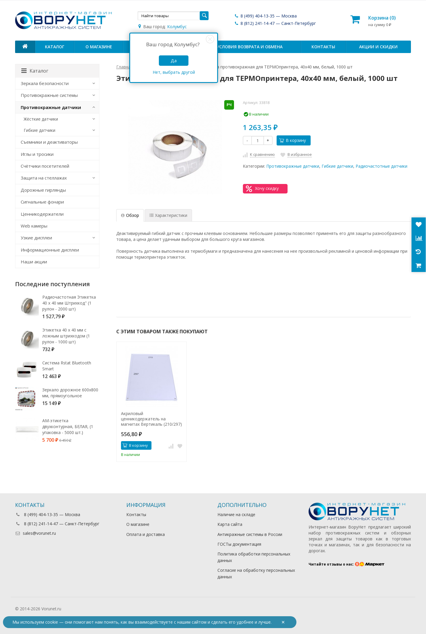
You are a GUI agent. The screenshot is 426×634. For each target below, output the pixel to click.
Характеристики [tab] (168, 215)
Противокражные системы (49, 95)
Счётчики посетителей (45, 166)
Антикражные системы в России (249, 534)
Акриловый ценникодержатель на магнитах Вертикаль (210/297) (151, 419)
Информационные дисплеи (50, 250)
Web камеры (34, 226)
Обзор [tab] (130, 215)
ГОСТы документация (239, 544)
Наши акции (34, 262)
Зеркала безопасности (45, 83)
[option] (151, 402)
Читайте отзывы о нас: (347, 564)
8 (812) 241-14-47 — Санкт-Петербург (275, 23)
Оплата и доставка (145, 534)
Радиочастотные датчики (381, 166)
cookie (51, 622)
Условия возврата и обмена (250, 46)
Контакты (323, 46)
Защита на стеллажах (44, 178)
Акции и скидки (378, 46)
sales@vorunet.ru (35, 533)
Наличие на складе (236, 514)
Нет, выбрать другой (174, 72)
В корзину (292, 140)
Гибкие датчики (337, 166)
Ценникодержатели (42, 214)
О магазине (98, 46)
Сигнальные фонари (42, 202)
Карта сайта (229, 524)
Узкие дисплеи (36, 238)
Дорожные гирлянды (43, 190)
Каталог (54, 46)
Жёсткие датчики (41, 119)
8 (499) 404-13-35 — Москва (265, 16)
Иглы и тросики (37, 154)
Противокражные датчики (292, 166)
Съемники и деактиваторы (49, 142)
